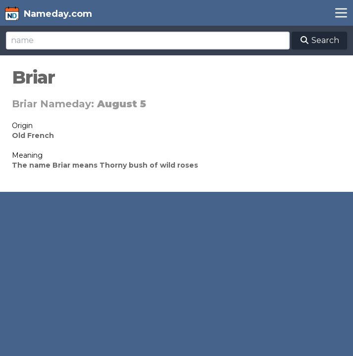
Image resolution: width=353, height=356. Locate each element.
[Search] (148, 40)
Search (319, 40)
